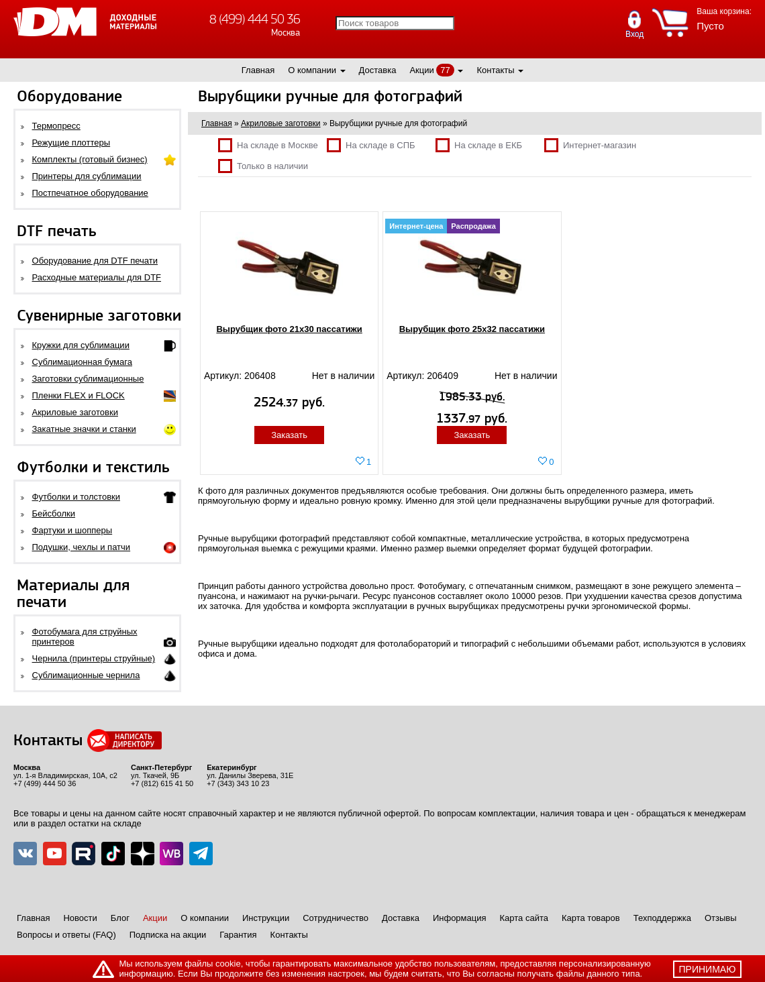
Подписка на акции (168, 935)
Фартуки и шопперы (72, 530)
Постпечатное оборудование (90, 193)
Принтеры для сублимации (87, 176)
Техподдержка (662, 918)
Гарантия (237, 935)
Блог (120, 918)
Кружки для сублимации (81, 345)
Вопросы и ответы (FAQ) (66, 935)
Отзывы (721, 918)
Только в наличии (263, 166)
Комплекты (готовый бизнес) (90, 159)
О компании (312, 70)
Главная (258, 70)
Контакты (495, 70)
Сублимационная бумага (82, 362)
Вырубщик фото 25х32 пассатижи (472, 329)
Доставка (378, 70)
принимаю (707, 969)
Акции (421, 70)
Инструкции (265, 918)
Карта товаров (591, 918)
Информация (460, 918)
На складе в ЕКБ (479, 145)
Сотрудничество (335, 918)
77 (445, 70)
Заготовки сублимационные (88, 379)
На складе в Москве (268, 145)
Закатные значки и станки (84, 429)
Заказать (289, 435)
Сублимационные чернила (86, 675)
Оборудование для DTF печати (95, 261)
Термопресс (56, 126)
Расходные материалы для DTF (97, 277)
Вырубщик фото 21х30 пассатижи (289, 329)
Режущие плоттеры (71, 143)
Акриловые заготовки (75, 412)
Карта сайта (524, 918)
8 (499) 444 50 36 (254, 19)
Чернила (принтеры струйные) (94, 658)
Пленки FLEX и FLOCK (78, 395)
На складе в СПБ (371, 145)
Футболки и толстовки (76, 497)
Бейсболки (53, 513)
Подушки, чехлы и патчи (81, 547)
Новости (80, 918)
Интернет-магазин (590, 145)
